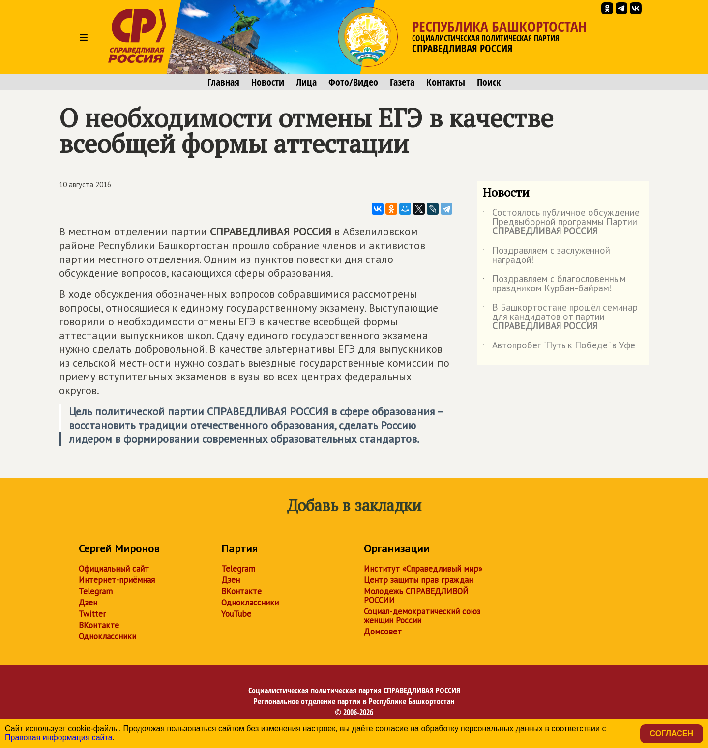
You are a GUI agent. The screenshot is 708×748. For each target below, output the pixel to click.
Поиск (489, 82)
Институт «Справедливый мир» (423, 568)
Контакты (445, 82)
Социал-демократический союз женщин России (422, 616)
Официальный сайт (114, 568)
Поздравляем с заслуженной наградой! (546, 255)
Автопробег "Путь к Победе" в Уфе (558, 347)
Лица (306, 82)
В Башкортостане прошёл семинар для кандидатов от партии (560, 317)
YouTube (236, 613)
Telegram (96, 591)
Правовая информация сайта (59, 737)
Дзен (88, 602)
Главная (223, 82)
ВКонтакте (99, 625)
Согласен (671, 733)
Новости (267, 82)
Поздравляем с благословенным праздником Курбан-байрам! (554, 284)
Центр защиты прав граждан (418, 579)
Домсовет (383, 631)
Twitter (92, 613)
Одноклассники (107, 636)
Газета (402, 82)
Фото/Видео (353, 82)
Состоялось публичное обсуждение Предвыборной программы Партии (561, 222)
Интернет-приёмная (117, 579)
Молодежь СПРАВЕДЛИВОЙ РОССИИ (416, 595)
